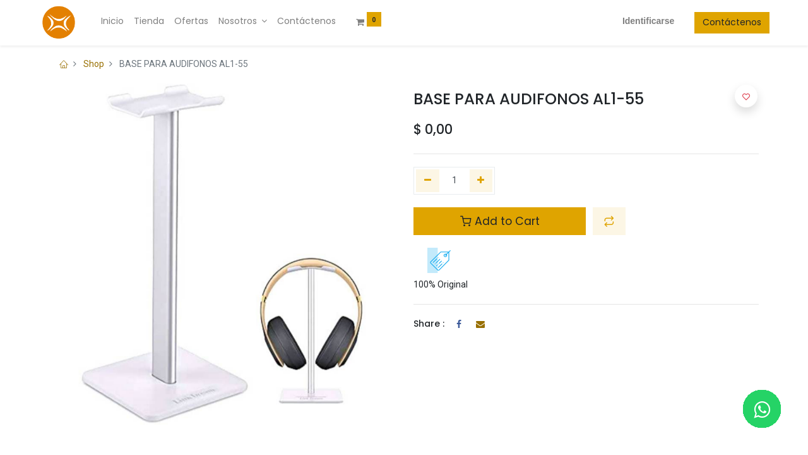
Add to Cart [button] (500, 221)
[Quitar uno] (427, 180)
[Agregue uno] (481, 180)
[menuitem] (123, 21)
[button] (609, 221)
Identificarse (637, 21)
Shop (93, 64)
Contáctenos (721, 22)
